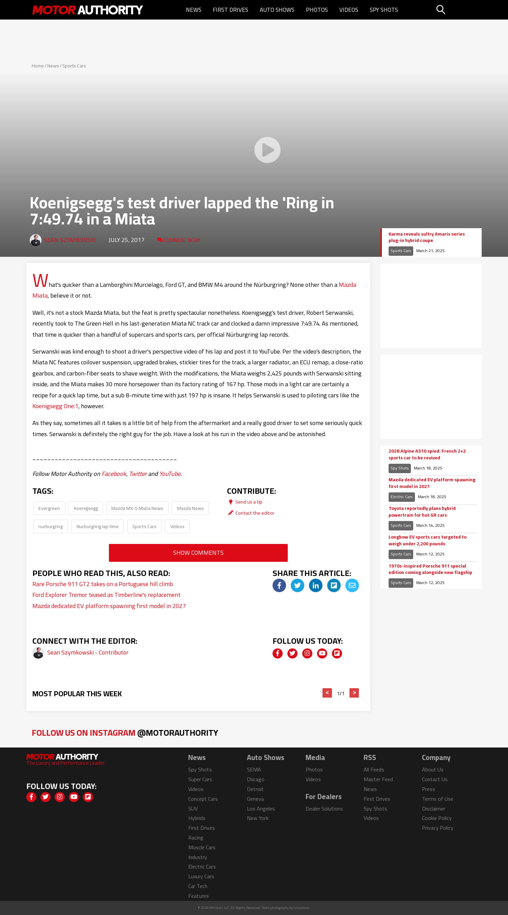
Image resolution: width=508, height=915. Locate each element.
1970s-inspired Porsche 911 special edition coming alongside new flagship (430, 569)
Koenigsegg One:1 (55, 405)
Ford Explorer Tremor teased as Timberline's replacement (106, 594)
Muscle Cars (202, 847)
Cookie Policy (437, 818)
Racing (195, 837)
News (193, 9)
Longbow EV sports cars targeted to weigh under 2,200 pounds (428, 540)
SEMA (254, 769)
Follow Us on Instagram (125, 732)
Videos (348, 9)
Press (428, 789)
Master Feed (378, 779)
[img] (279, 585)
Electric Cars (402, 496)
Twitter (138, 473)
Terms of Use (437, 799)
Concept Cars (203, 799)
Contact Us (435, 779)
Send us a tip (244, 501)
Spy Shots (384, 9)
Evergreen (49, 508)
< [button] (327, 693)
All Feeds (374, 769)
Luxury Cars (201, 876)
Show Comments (198, 552)
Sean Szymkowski (70, 239)
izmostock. (301, 908)
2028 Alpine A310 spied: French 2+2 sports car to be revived (427, 454)
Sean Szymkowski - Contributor (88, 652)
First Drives (230, 9)
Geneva (255, 799)
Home (38, 65)
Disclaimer (433, 808)
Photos (317, 9)
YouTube (169, 473)
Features (198, 896)
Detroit (255, 789)
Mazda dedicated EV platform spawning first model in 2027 (109, 605)
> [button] (354, 693)
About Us (433, 769)
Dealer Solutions (324, 808)
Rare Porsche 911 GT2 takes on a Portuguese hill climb (102, 583)
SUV (193, 808)
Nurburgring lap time (98, 526)
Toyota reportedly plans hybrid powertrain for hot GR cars (422, 511)
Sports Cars (74, 65)
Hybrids (196, 818)
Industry (197, 857)
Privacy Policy (437, 828)
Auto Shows (277, 9)
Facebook (114, 473)
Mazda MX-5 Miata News (137, 508)
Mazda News (190, 508)
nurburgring (50, 526)
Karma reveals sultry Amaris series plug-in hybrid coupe (427, 237)
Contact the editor (250, 512)
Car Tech (197, 886)
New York (258, 818)
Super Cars (200, 779)
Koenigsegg (86, 508)
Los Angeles (261, 808)
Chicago (255, 779)
